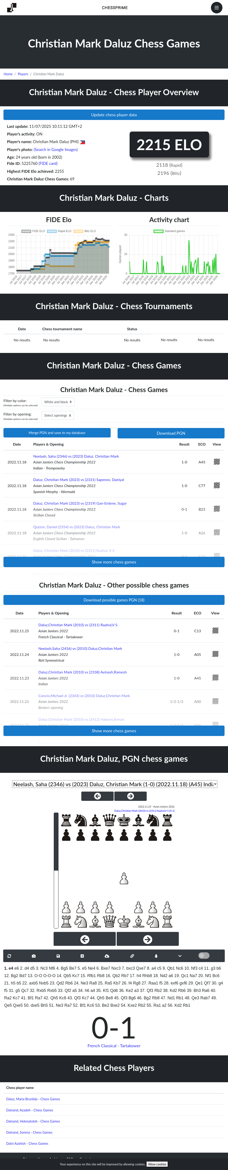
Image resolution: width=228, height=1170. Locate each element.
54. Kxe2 (129, 1005)
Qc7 (25, 990)
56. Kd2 (175, 1005)
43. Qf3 (74, 998)
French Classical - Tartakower (114, 1045)
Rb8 (100, 975)
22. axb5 (30, 983)
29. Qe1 (195, 983)
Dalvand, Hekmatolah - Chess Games (33, 1121)
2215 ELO (169, 144)
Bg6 (132, 998)
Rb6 (69, 983)
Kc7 (75, 975)
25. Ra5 (105, 983)
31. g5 (14, 990)
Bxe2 (115, 1005)
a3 (136, 990)
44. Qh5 (97, 998)
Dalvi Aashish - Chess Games (27, 1143)
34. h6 (83, 990)
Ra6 (205, 990)
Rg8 (136, 983)
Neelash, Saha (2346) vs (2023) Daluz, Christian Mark (76, 456)
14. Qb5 (64, 975)
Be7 (72, 968)
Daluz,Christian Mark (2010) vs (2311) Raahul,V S (77, 625)
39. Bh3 (194, 990)
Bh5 (44, 1005)
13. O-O (35, 975)
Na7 (193, 975)
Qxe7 (141, 968)
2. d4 (24, 968)
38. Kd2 (170, 990)
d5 (32, 968)
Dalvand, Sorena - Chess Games (29, 1132)
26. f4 (127, 983)
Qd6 (114, 990)
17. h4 (135, 975)
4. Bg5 (62, 968)
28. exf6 (171, 983)
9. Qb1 (169, 968)
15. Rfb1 (88, 975)
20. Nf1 (204, 975)
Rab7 (205, 998)
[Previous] (85, 939)
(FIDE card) (48, 163)
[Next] (148, 939)
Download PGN (171, 433)
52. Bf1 (79, 1005)
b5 (19, 983)
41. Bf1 (27, 998)
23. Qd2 (57, 983)
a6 (171, 975)
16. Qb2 (113, 975)
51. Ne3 (56, 1005)
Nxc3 (116, 968)
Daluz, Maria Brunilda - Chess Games (33, 1099)
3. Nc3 (42, 968)
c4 (201, 968)
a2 (164, 1005)
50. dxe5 (32, 1005)
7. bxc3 (128, 968)
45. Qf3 (121, 998)
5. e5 (82, 968)
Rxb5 (52, 990)
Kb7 (117, 983)
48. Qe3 (192, 998)
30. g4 (217, 983)
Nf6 (52, 968)
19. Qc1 (181, 975)
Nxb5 (44, 983)
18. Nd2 (160, 975)
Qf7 (207, 983)
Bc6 (216, 975)
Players (23, 74)
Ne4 (91, 968)
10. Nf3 (191, 968)
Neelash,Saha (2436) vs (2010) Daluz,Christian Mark (80, 648)
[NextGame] (130, 796)
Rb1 (179, 998)
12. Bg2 (11, 975)
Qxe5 (18, 1005)
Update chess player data (114, 114)
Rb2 (158, 990)
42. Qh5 (51, 998)
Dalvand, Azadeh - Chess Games (29, 1110)
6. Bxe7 (103, 968)
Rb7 (125, 975)
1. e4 (8, 968)
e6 (16, 968)
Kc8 (62, 998)
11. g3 (209, 968)
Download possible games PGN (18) (114, 600)
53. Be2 (102, 1005)
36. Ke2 (126, 990)
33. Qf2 (64, 990)
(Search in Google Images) (56, 149)
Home (8, 74)
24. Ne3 (81, 983)
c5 (159, 968)
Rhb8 (147, 975)
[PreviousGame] (97, 796)
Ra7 (38, 998)
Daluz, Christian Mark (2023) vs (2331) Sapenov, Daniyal (78, 479)
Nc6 (179, 968)
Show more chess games (114, 561)
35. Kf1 (102, 990)
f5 (161, 983)
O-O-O (49, 975)
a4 (93, 990)
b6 (218, 968)
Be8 (109, 998)
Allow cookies (157, 1164)
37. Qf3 (146, 990)
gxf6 (183, 983)
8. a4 (151, 968)
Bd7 (23, 975)
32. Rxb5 (38, 990)
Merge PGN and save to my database (57, 433)
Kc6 (90, 1005)
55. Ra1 (154, 1005)
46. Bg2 (144, 998)
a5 (74, 990)
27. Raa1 (150, 983)
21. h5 (9, 983)
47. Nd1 (168, 998)
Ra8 (93, 983)
